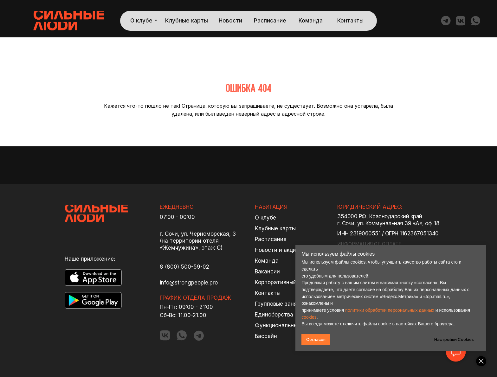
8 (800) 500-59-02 (184, 267)
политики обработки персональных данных (390, 310)
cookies (309, 317)
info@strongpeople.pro (189, 282)
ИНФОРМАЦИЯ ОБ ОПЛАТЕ (369, 244)
